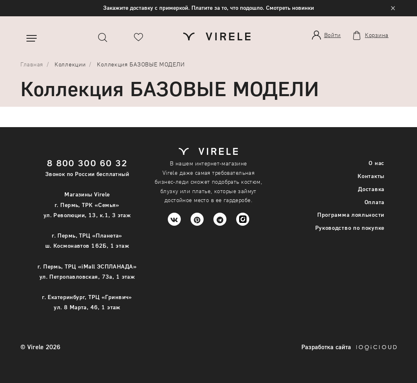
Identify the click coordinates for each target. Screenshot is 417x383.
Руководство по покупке (349, 227)
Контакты (371, 175)
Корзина (376, 35)
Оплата (374, 201)
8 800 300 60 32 (87, 162)
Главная (31, 64)
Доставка (371, 188)
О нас (376, 162)
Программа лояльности (350, 214)
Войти (332, 34)
